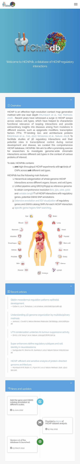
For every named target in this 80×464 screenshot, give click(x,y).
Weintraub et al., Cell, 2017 (22, 136)
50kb (67, 190)
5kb (56, 190)
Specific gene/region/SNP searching (33, 208)
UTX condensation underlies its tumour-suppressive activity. (40, 332)
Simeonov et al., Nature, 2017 (53, 136)
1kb (52, 190)
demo (58, 421)
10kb (62, 190)
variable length (26, 193)
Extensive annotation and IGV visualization (35, 200)
